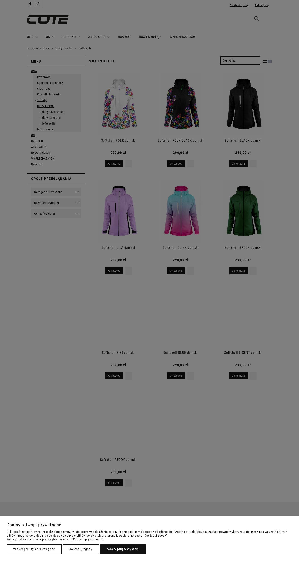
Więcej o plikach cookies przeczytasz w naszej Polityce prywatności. (55, 539)
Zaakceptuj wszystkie (123, 549)
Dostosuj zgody (80, 549)
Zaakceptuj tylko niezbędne (34, 549)
